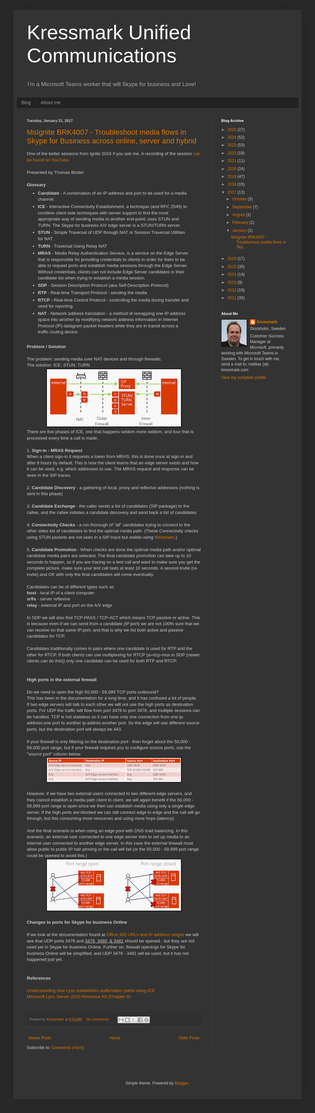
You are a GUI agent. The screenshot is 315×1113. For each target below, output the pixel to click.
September (242, 207)
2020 (233, 169)
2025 (233, 129)
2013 (233, 282)
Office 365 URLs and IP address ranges (146, 934)
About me (51, 102)
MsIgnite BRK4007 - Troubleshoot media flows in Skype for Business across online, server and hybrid (111, 136)
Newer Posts (39, 1038)
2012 (233, 290)
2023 (233, 145)
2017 (233, 192)
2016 (233, 258)
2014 (233, 274)
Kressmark (267, 322)
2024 (233, 137)
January (240, 230)
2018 (233, 184)
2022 (233, 153)
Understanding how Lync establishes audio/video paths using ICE (91, 990)
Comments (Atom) (67, 1047)
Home (115, 1038)
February (240, 222)
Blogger (181, 1083)
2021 (233, 160)
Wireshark (164, 537)
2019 (233, 176)
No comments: (98, 1019)
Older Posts (188, 1038)
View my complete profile (243, 377)
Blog (26, 102)
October (240, 199)
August (239, 214)
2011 (233, 298)
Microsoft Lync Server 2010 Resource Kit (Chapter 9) (79, 996)
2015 (233, 266)
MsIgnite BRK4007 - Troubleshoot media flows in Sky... (258, 242)
